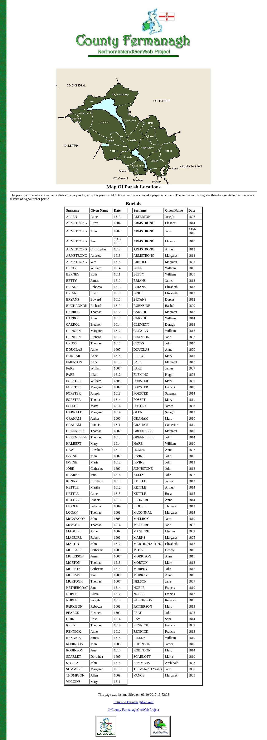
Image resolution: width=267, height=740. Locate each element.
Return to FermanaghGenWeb (133, 702)
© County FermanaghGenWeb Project (133, 709)
